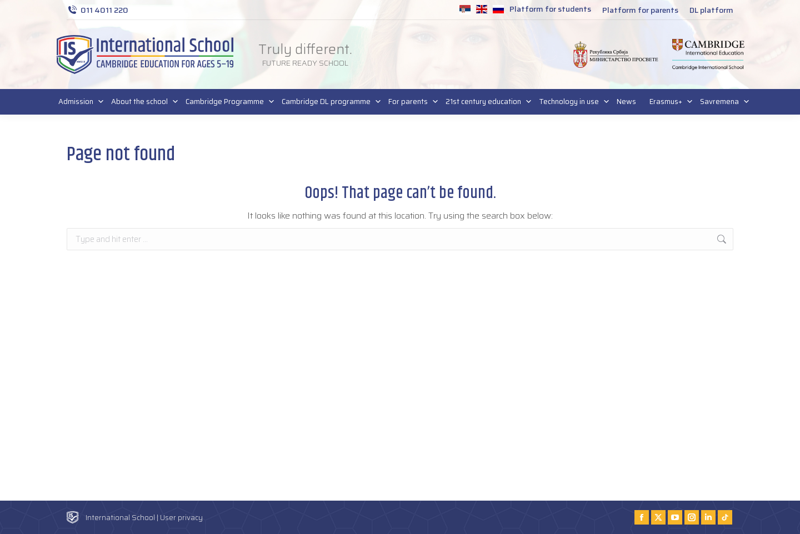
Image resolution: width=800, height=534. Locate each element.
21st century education (486, 102)
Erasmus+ (668, 102)
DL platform (711, 10)
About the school (141, 102)
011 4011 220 (97, 10)
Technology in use (571, 102)
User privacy (181, 517)
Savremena (721, 102)
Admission (78, 102)
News (626, 101)
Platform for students (550, 9)
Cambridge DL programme (328, 102)
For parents (410, 102)
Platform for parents (640, 10)
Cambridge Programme (227, 102)
